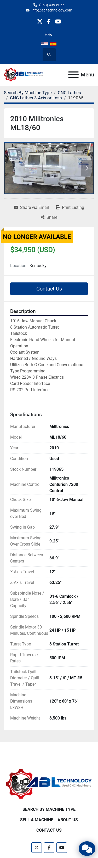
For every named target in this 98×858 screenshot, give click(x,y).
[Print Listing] (70, 208)
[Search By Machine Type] (28, 92)
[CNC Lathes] (69, 92)
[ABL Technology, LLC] (49, 783)
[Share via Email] (31, 208)
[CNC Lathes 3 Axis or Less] (36, 97)
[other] (48, 34)
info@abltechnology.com (52, 10)
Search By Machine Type (49, 809)
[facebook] (48, 21)
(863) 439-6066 (52, 5)
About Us (67, 819)
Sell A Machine (36, 819)
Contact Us (49, 289)
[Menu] (73, 74)
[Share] (49, 217)
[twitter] (40, 21)
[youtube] (58, 21)
